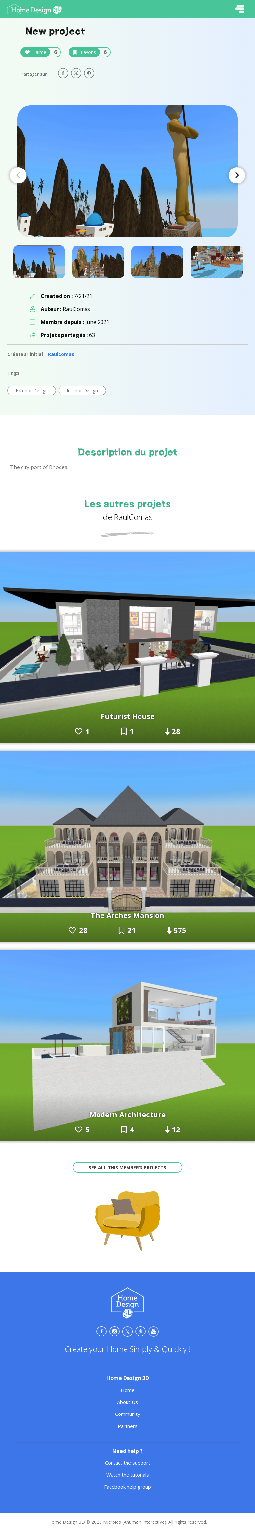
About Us (127, 1402)
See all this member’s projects (127, 1167)
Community (127, 1414)
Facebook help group (127, 1486)
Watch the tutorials (127, 1474)
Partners (128, 1426)
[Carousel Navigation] (127, 175)
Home (128, 1390)
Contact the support (127, 1462)
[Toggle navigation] (239, 9)
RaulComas (61, 354)
